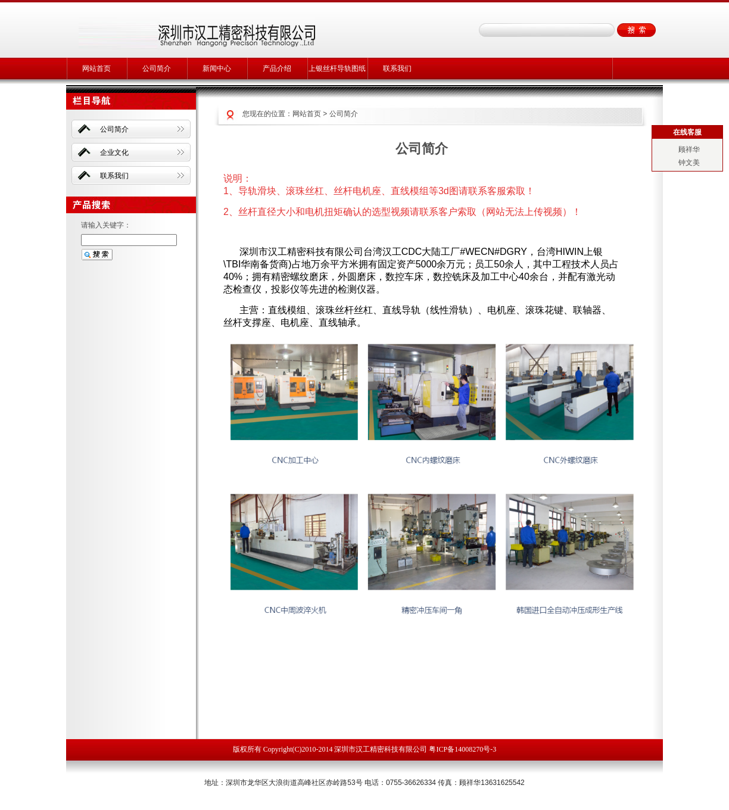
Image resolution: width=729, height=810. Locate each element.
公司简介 (156, 68)
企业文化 (114, 152)
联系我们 (397, 68)
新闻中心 (216, 68)
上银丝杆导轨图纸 (337, 68)
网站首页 (96, 68)
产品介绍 (277, 68)
